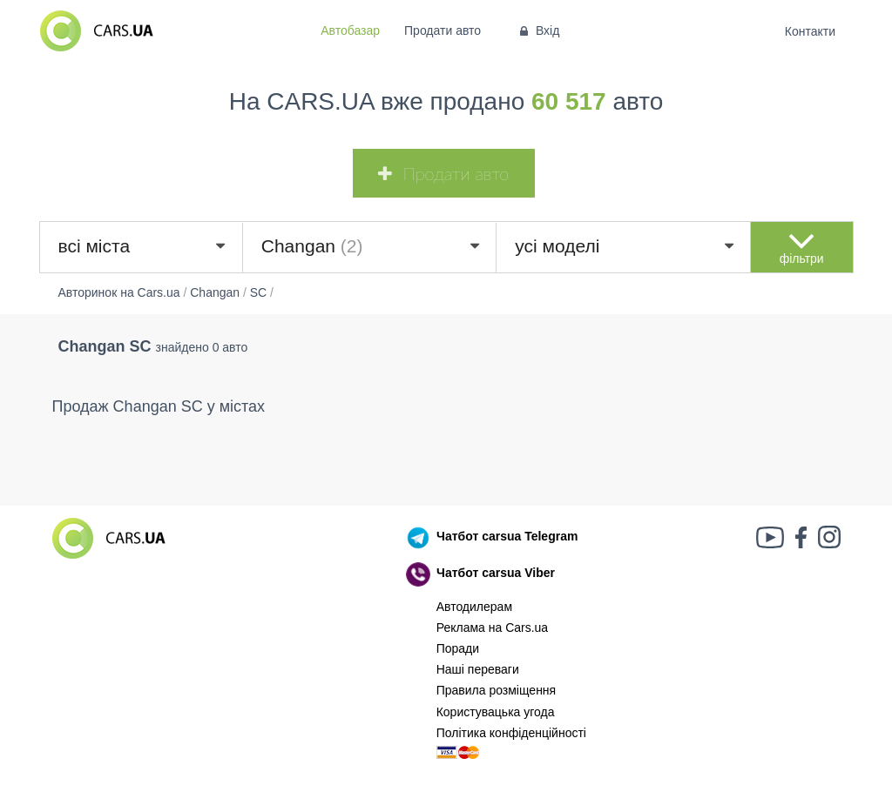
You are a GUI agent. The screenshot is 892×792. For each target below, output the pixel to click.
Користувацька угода (495, 712)
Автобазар (350, 30)
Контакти (809, 31)
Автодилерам (474, 607)
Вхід (538, 30)
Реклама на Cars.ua (492, 627)
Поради (457, 648)
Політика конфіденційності (511, 733)
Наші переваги (477, 669)
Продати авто (442, 30)
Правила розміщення (496, 690)
